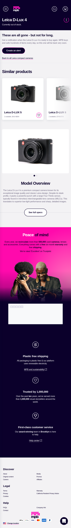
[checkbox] (38, 115)
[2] (36, 175)
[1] (34, 175)
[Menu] (5, 8)
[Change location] (13, 523)
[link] (17, 9)
